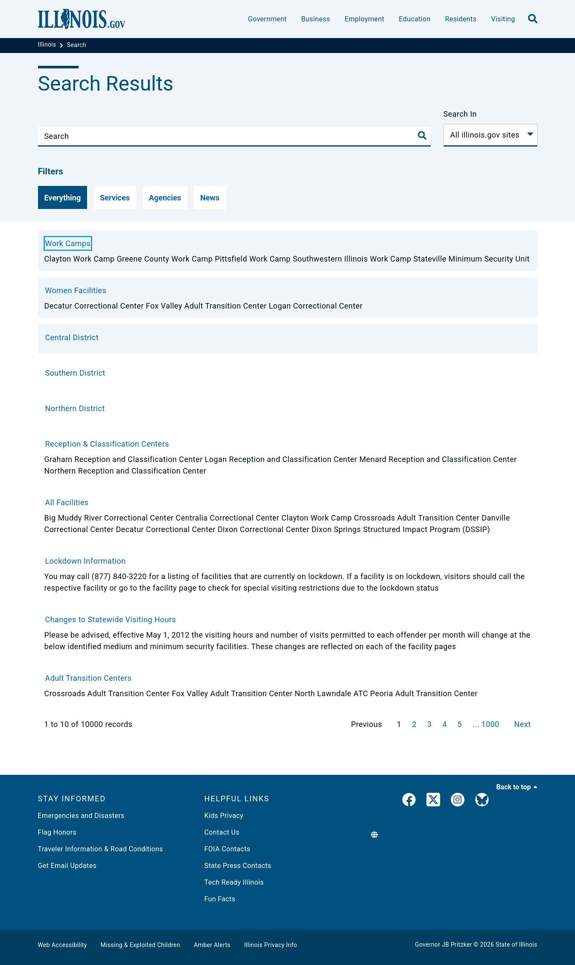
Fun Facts (220, 899)
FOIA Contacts (227, 849)
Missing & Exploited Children (140, 944)
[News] (210, 197)
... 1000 (487, 724)
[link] (409, 801)
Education (414, 19)
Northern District (75, 408)
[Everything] (63, 197)
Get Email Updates (67, 866)
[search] (532, 19)
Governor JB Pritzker (443, 944)
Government (267, 19)
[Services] (114, 197)
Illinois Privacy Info (270, 944)
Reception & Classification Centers (107, 443)
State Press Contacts (237, 866)
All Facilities (67, 502)
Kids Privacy (223, 816)
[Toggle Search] (422, 135)
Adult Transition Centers (88, 678)
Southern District (75, 372)
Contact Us (221, 832)
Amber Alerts (212, 944)
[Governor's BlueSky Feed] (482, 801)
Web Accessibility (62, 944)
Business (315, 19)
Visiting (503, 19)
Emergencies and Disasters (81, 816)
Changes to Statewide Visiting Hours (110, 619)
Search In (460, 113)
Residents (461, 19)
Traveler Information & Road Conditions (100, 849)
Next (522, 724)
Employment (364, 19)
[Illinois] (48, 44)
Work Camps (68, 243)
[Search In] (490, 135)
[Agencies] (165, 197)
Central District (72, 337)
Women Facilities (76, 290)
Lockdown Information (85, 560)
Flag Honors (57, 832)
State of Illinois (516, 944)
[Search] (76, 44)
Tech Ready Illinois (234, 882)
